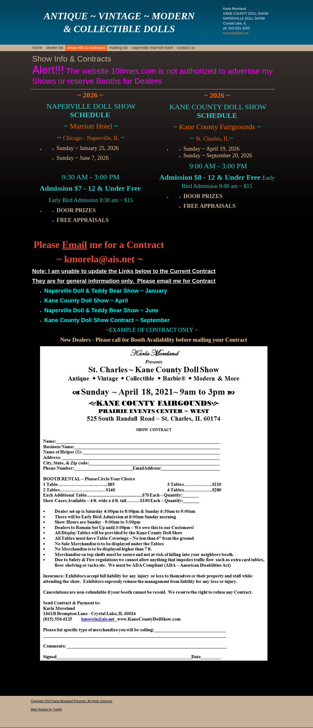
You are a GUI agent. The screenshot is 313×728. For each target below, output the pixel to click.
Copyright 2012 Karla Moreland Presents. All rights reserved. (71, 701)
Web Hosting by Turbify (46, 709)
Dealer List (55, 47)
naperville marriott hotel (152, 47)
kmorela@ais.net (236, 33)
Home (37, 47)
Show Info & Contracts (86, 47)
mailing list (118, 47)
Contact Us (186, 47)
